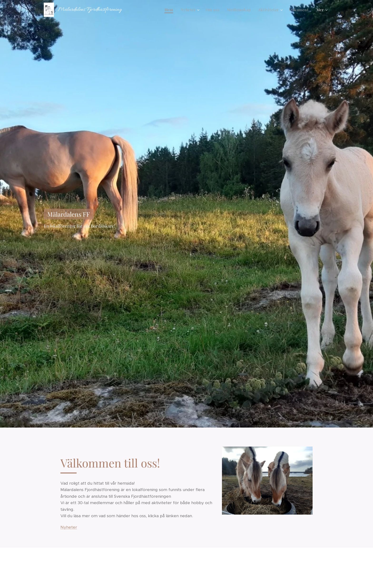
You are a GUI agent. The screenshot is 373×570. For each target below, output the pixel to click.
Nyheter (68, 527)
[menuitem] (170, 10)
